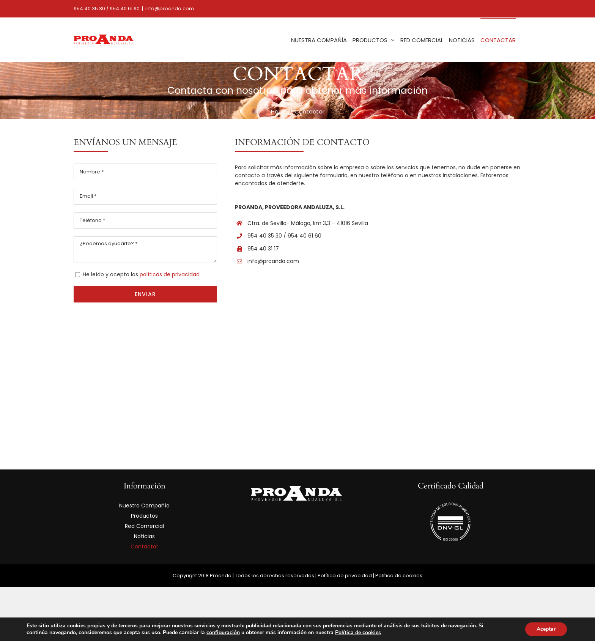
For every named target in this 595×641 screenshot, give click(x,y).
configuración (223, 632)
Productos (144, 516)
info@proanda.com (169, 8)
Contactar (144, 546)
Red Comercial (144, 526)
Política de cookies (398, 575)
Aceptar (546, 629)
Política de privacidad (345, 575)
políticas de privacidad (170, 274)
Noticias (144, 536)
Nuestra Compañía (144, 505)
